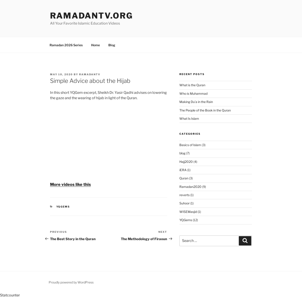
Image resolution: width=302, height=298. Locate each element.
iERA (183, 170)
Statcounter (10, 295)
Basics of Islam (190, 145)
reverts (184, 195)
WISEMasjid (188, 212)
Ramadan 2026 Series (66, 45)
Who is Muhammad (193, 93)
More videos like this (70, 184)
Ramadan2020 (190, 187)
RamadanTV (89, 74)
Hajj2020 (186, 162)
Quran (183, 178)
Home (95, 45)
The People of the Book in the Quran (205, 110)
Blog (111, 45)
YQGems (63, 206)
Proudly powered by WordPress (71, 282)
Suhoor (184, 203)
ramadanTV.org (91, 16)
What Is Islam (189, 118)
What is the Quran (192, 85)
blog (182, 153)
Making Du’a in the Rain (196, 102)
